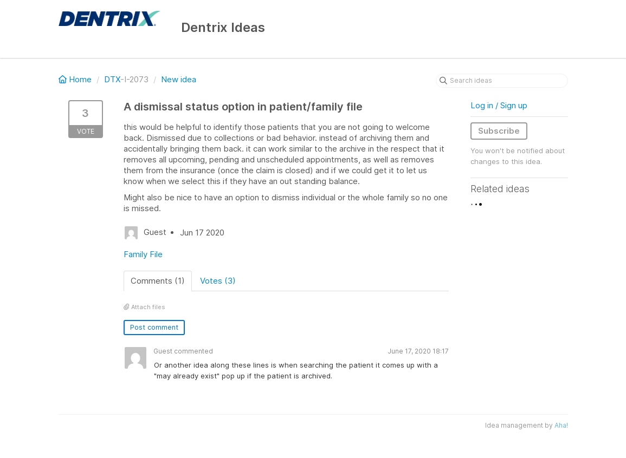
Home (76, 79)
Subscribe (499, 131)
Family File (143, 254)
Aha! (561, 425)
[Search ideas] (502, 81)
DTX (112, 79)
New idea (178, 79)
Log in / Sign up (498, 105)
